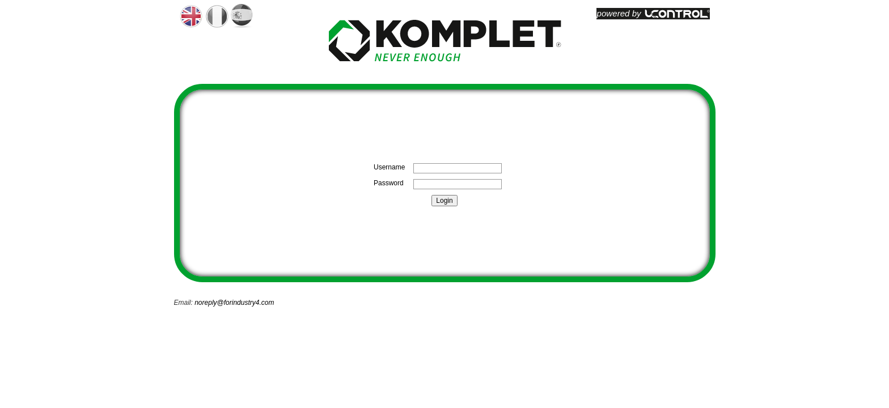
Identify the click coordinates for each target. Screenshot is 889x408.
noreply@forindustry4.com (234, 303)
